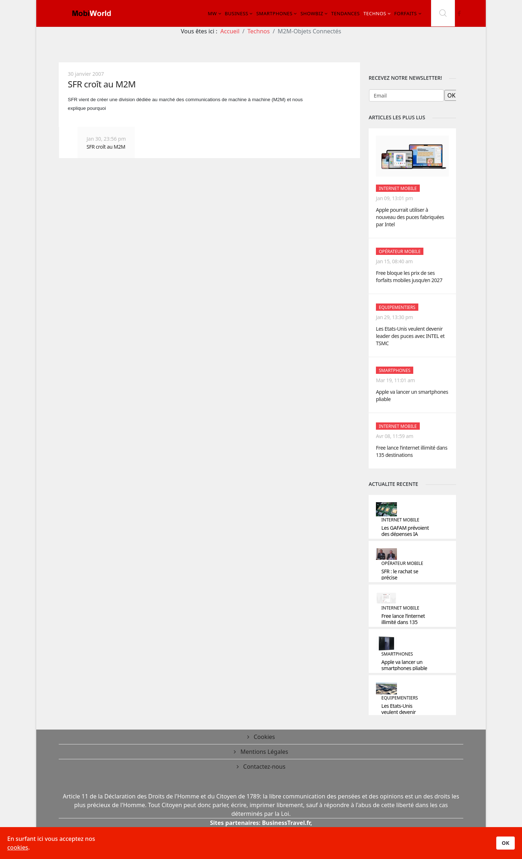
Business (236, 13)
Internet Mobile (398, 188)
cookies (17, 847)
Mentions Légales (263, 752)
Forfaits (405, 13)
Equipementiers (397, 307)
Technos (374, 13)
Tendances (345, 13)
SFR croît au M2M (102, 84)
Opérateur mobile (399, 251)
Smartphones (274, 13)
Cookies (263, 737)
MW (212, 13)
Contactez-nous (264, 767)
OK (505, 842)
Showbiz (312, 13)
